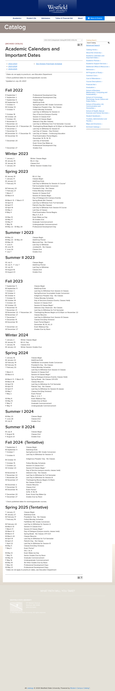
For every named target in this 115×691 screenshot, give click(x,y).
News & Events (96, 18)
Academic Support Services (96, 64)
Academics (17, 18)
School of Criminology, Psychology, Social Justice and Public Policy (97, 99)
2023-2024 (12, 66)
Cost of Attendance (93, 78)
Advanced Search (93, 45)
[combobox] (63, 40)
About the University (93, 53)
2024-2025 (12, 69)
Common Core (91, 76)
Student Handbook (93, 116)
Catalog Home (91, 50)
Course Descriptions (93, 81)
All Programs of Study (94, 73)
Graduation (90, 87)
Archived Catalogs (92, 127)
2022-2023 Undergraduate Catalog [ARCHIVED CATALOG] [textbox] (60, 40)
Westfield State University (57, 9)
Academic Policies (92, 61)
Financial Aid (90, 84)
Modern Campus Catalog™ (80, 688)
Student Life (31, 18)
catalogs (30, 688)
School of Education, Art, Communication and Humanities (95, 106)
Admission (90, 69)
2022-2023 (12, 64)
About (80, 18)
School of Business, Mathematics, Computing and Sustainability (96, 92)
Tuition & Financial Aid (64, 18)
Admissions (45, 18)
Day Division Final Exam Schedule (49, 64)
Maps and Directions (93, 124)
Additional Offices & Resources (97, 67)
